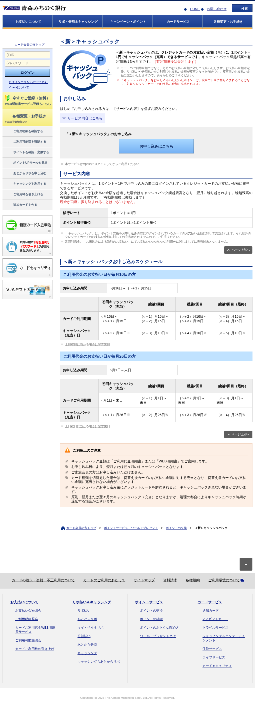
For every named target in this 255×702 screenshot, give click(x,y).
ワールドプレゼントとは (158, 636)
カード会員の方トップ (29, 44)
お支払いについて (24, 602)
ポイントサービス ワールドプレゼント (131, 528)
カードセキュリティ (217, 666)
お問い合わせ (216, 9)
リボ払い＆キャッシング (91, 602)
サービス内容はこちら (85, 118)
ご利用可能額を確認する (25, 142)
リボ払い (84, 610)
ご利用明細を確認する (23, 131)
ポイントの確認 (151, 619)
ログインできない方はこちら (28, 82)
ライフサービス (213, 657)
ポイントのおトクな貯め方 (159, 627)
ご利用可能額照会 (28, 640)
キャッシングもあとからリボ (99, 661)
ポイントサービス (149, 602)
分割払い (84, 636)
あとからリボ (87, 619)
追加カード (210, 610)
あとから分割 (87, 644)
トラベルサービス (215, 627)
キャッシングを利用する (25, 184)
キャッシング (87, 653)
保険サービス (212, 649)
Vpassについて (19, 87)
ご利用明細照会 (26, 619)
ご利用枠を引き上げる (23, 194)
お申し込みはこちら (156, 146)
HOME (195, 9)
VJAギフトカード (215, 619)
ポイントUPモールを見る (26, 163)
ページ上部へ (241, 250)
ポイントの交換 (176, 528)
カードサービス (210, 602)
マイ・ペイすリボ (91, 627)
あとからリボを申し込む (25, 173)
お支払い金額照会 (28, 610)
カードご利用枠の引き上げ (34, 649)
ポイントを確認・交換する (26, 152)
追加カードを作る (20, 205)
